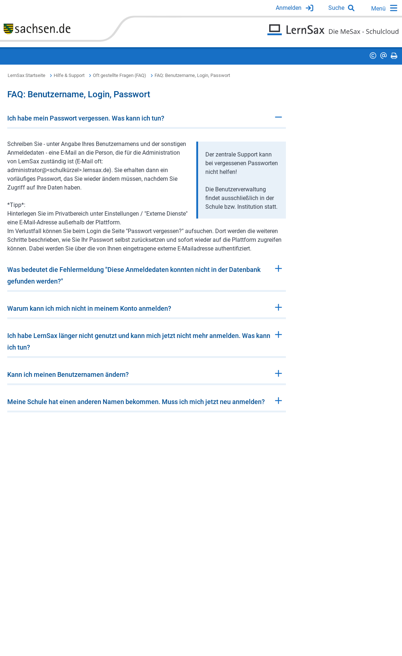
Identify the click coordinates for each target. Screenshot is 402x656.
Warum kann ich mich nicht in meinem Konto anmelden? (89, 308)
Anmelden (289, 7)
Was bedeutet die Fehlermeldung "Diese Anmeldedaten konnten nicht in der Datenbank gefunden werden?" (134, 275)
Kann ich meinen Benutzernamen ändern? (68, 374)
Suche (336, 7)
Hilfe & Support (69, 75)
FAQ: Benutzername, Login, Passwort (192, 75)
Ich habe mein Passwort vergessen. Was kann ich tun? (85, 118)
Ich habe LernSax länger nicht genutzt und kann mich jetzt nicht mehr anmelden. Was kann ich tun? (138, 341)
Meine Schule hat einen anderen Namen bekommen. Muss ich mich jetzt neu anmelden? (136, 402)
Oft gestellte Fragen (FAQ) (119, 75)
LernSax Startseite (26, 75)
